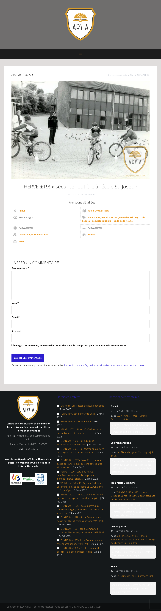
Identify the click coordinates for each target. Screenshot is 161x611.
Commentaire (20, 267)
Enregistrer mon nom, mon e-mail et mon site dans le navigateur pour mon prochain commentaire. (70, 345)
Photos (92, 234)
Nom (15, 302)
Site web (16, 331)
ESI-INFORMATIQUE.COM (77, 606)
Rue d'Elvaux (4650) (98, 210)
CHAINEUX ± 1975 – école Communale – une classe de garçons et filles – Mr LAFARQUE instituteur (80, 509)
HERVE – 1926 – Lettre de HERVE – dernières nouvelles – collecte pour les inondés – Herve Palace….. (76, 475)
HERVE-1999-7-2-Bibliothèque (76, 421)
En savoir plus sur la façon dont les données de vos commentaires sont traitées (105, 365)
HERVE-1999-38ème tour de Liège (78, 413)
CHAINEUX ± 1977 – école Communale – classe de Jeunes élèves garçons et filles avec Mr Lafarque (79, 464)
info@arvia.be (31, 449)
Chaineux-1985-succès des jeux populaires (82, 405)
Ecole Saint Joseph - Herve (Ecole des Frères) (113, 217)
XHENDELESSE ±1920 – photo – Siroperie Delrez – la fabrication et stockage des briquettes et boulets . (133, 496)
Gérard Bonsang (88, 194)
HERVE (22, 210)
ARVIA (28, 606)
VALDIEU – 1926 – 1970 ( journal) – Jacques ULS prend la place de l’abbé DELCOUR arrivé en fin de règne (80, 487)
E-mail (15, 317)
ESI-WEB (96, 606)
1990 (21, 241)
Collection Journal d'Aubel (33, 234)
